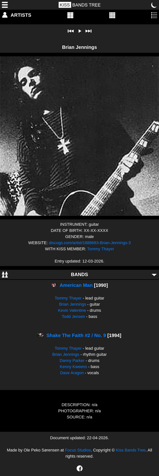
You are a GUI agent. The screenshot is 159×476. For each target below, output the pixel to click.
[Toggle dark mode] (154, 5)
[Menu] (5, 5)
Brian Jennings (72, 304)
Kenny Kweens (73, 366)
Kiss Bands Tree (130, 450)
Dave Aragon (72, 372)
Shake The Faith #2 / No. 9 (76, 335)
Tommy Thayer (100, 249)
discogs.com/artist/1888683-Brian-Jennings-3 (90, 242)
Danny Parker (72, 360)
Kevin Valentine (72, 310)
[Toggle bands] (154, 275)
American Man (76, 285)
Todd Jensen (73, 316)
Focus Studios (78, 450)
